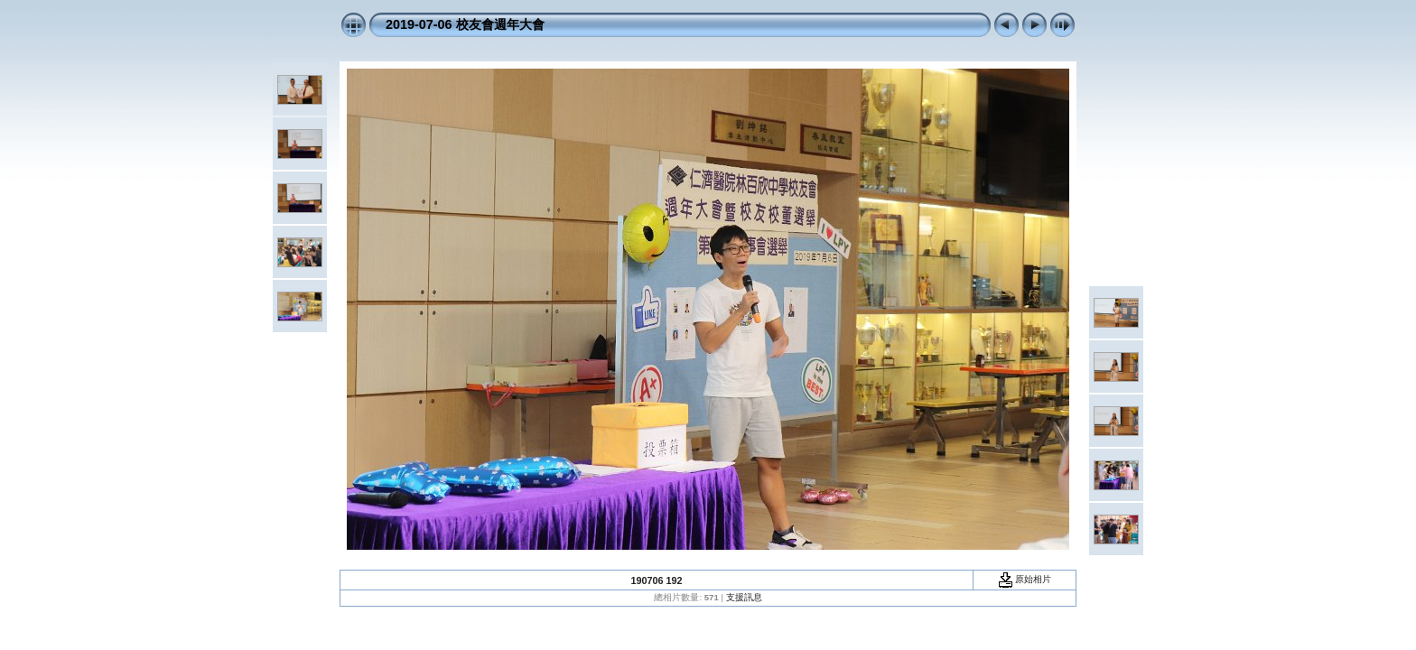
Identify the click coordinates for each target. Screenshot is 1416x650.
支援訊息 (744, 597)
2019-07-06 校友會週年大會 (465, 24)
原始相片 (1025, 579)
